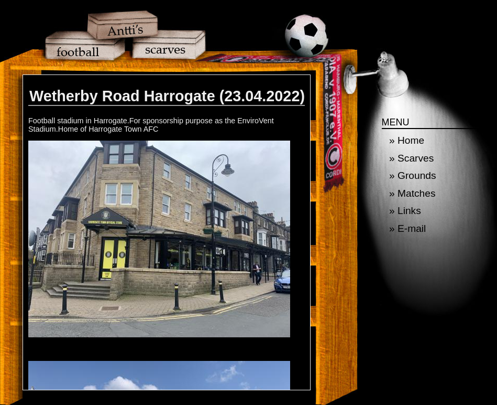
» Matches (412, 193)
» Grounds (412, 175)
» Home (406, 140)
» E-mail (407, 228)
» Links (405, 210)
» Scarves (411, 158)
